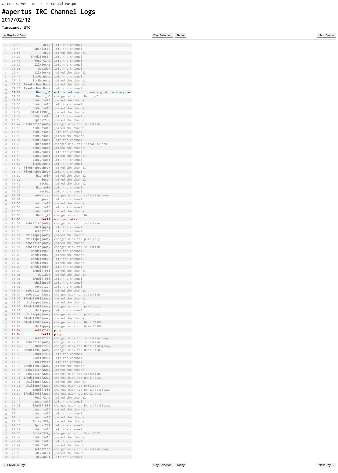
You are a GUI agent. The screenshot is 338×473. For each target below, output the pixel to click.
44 (6, 215)
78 (6, 350)
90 (6, 397)
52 (6, 247)
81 (6, 361)
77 (6, 346)
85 (6, 377)
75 (6, 338)
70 (6, 318)
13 (6, 92)
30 (6, 159)
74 (6, 334)
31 (6, 163)
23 (6, 132)
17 (6, 108)
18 (6, 112)
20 (6, 120)
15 (6, 100)
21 (6, 124)
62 (6, 286)
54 (6, 254)
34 (6, 175)
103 (6, 449)
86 (6, 381)
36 (6, 183)
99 (6, 433)
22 (6, 128)
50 (6, 239)
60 (6, 278)
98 (6, 429)
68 (6, 310)
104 (6, 453)
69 (6, 314)
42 (6, 207)
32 (6, 167)
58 (6, 270)
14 (6, 96)
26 (6, 143)
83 (6, 369)
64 (6, 294)
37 (6, 187)
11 (6, 84)
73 (6, 330)
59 (6, 274)
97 (6, 425)
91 (6, 401)
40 (6, 199)
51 (6, 243)
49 (6, 235)
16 (6, 104)
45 (6, 219)
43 (6, 211)
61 (6, 282)
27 (6, 147)
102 (6, 445)
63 (6, 290)
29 (6, 155)
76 (6, 342)
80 (6, 358)
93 (6, 409)
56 (6, 262)
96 (6, 421)
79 (6, 354)
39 (6, 195)
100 (6, 437)
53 (6, 250)
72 (6, 326)
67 (6, 306)
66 (6, 302)
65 (6, 298)
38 (6, 191)
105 (6, 457)
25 (6, 140)
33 (6, 171)
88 (6, 389)
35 (6, 179)
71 (6, 322)
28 (6, 151)
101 (6, 441)
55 (6, 258)
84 (6, 373)
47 (6, 227)
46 (6, 223)
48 (6, 231)
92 (6, 405)
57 (6, 266)
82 (6, 365)
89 (6, 393)
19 (6, 116)
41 (6, 203)
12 (6, 88)
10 (6, 80)
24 (6, 136)
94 (6, 413)
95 (6, 417)
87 (6, 385)
